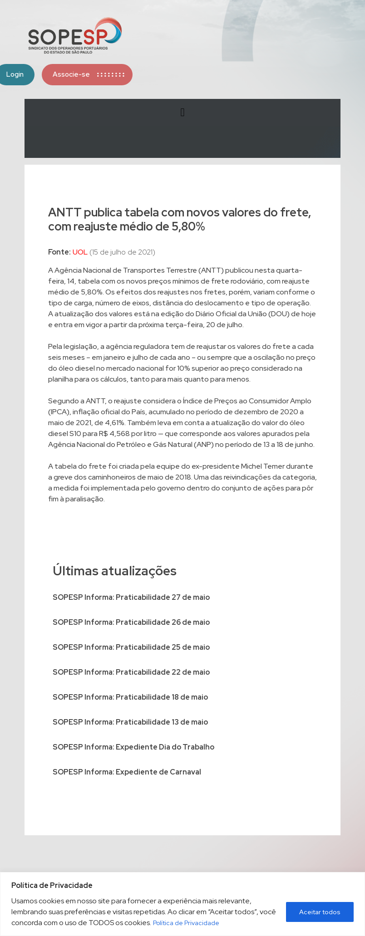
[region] (182, 904)
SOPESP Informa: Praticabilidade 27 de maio (131, 597)
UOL (80, 252)
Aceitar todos (319, 912)
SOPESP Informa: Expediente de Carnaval (127, 772)
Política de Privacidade (186, 923)
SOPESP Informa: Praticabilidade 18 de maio (130, 697)
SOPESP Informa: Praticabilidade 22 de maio (131, 672)
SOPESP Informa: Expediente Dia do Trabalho (133, 747)
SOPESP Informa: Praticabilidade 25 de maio (131, 647)
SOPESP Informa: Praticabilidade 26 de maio (131, 622)
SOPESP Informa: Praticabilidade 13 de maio (130, 722)
